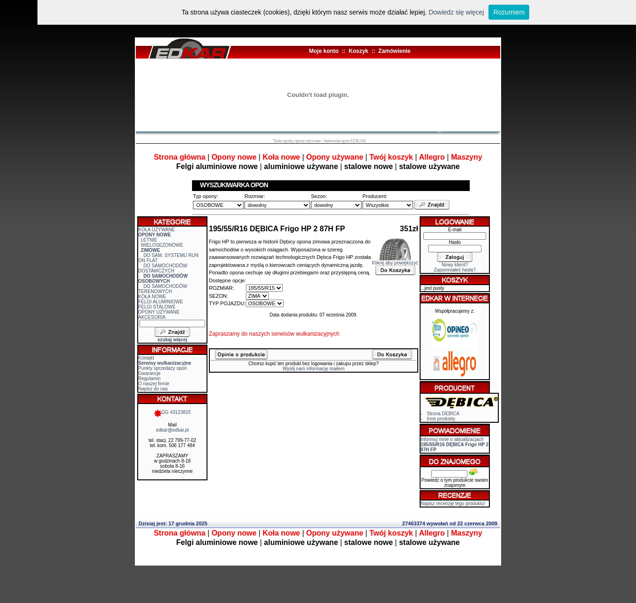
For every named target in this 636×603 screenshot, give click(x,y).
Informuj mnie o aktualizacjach (454, 444)
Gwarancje (149, 373)
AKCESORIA (151, 317)
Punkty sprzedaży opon (162, 368)
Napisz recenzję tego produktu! (453, 503)
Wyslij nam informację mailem (313, 368)
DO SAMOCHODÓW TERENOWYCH (162, 289)
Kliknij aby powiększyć (395, 260)
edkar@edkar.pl (172, 430)
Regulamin (149, 378)
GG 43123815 (172, 412)
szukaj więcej (172, 339)
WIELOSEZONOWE (162, 245)
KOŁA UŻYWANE (156, 229)
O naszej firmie (154, 383)
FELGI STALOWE (157, 306)
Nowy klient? (455, 264)
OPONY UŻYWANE (158, 312)
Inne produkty (441, 418)
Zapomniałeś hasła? (455, 269)
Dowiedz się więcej (456, 12)
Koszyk (358, 51)
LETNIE (149, 240)
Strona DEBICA (443, 413)
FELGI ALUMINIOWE (160, 301)
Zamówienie (394, 51)
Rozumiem (509, 12)
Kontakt (146, 357)
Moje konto (324, 51)
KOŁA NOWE (152, 296)
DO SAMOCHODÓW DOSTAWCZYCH (162, 268)
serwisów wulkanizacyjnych (305, 334)
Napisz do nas (153, 388)
